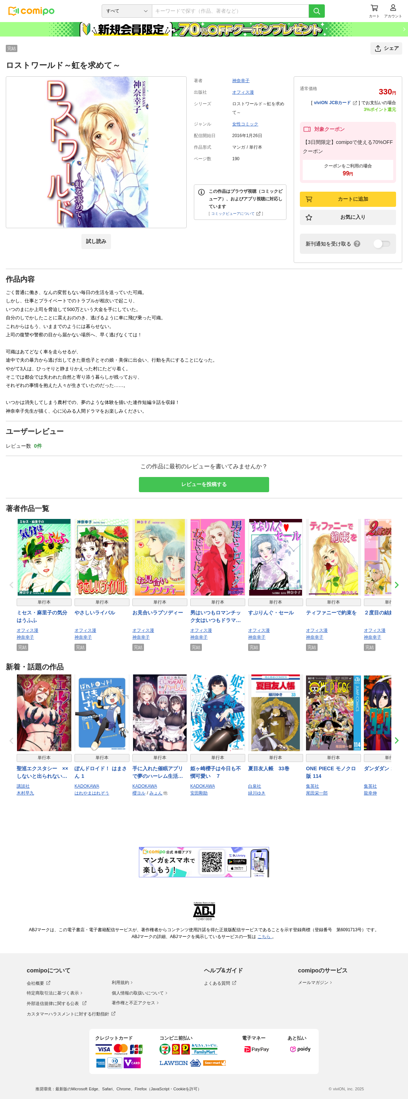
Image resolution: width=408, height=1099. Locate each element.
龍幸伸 (370, 793)
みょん (155, 793)
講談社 (23, 786)
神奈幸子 (241, 80)
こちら (265, 936)
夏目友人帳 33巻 (268, 768)
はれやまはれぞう (92, 793)
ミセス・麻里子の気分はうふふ (42, 616)
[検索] (317, 11)
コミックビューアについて (236, 214)
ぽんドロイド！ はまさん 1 (101, 772)
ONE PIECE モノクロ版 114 (331, 772)
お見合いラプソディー (157, 612)
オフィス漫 (243, 92)
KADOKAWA (87, 786)
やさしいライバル (95, 612)
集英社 (312, 786)
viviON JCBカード (335, 102)
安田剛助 (199, 793)
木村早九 (25, 793)
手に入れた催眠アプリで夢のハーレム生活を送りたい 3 (157, 773)
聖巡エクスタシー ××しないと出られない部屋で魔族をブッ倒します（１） (42, 773)
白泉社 (254, 786)
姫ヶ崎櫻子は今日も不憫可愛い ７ (215, 772)
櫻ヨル (138, 793)
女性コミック (245, 124)
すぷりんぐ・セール (271, 612)
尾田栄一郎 (317, 793)
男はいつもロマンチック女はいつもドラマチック (215, 617)
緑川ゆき (256, 793)
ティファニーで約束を (331, 612)
